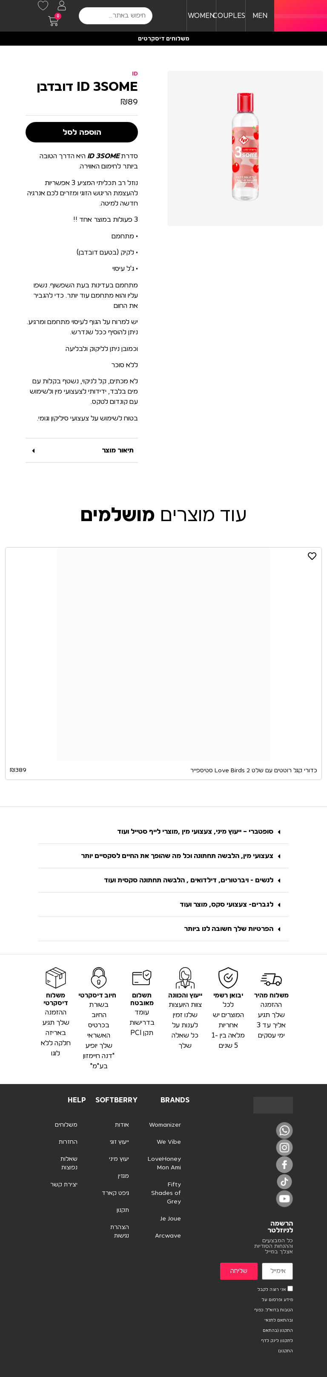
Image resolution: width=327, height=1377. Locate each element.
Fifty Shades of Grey (166, 1193)
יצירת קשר (63, 1185)
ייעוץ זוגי (119, 1142)
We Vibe (169, 1142)
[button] (82, 450)
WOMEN (201, 15)
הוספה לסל (82, 132)
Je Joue (170, 1219)
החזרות (68, 1142)
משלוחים (66, 1125)
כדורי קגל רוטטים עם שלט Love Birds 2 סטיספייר (253, 771)
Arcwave (168, 1236)
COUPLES (229, 15)
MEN (259, 15)
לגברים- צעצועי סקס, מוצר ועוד (226, 904)
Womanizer (165, 1125)
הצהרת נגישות (119, 1231)
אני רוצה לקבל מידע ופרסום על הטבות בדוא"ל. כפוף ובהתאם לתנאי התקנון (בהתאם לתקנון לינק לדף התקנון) (273, 1320)
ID (135, 73)
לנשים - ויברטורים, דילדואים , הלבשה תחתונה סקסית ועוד (188, 880)
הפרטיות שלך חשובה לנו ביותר (228, 928)
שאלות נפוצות (68, 1163)
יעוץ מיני (119, 1159)
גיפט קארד (115, 1193)
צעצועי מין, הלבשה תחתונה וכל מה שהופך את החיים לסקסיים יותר (177, 855)
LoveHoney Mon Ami (164, 1163)
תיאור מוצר (118, 450)
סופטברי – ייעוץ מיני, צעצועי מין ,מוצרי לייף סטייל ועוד (195, 831)
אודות (122, 1125)
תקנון (123, 1210)
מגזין (123, 1176)
